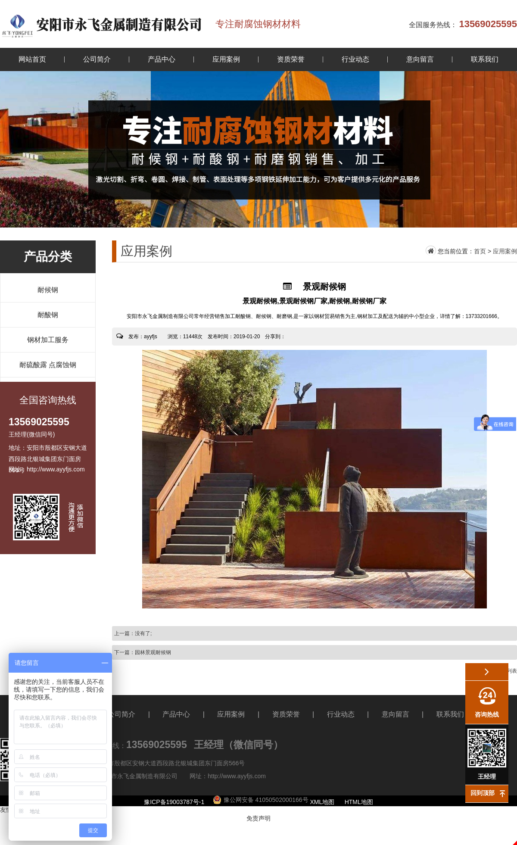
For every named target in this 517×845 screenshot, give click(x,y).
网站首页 (32, 59)
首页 (480, 251)
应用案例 (226, 59)
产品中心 (161, 59)
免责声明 (258, 818)
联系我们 (484, 59)
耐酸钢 (47, 314)
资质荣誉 (291, 59)
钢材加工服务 (48, 339)
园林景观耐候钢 (153, 652)
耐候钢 (47, 289)
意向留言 (420, 59)
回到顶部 (482, 792)
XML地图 (322, 801)
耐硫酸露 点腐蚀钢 (47, 364)
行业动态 (355, 59)
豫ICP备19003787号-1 (174, 801)
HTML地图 (359, 801)
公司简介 (97, 59)
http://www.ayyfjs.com (237, 776)
